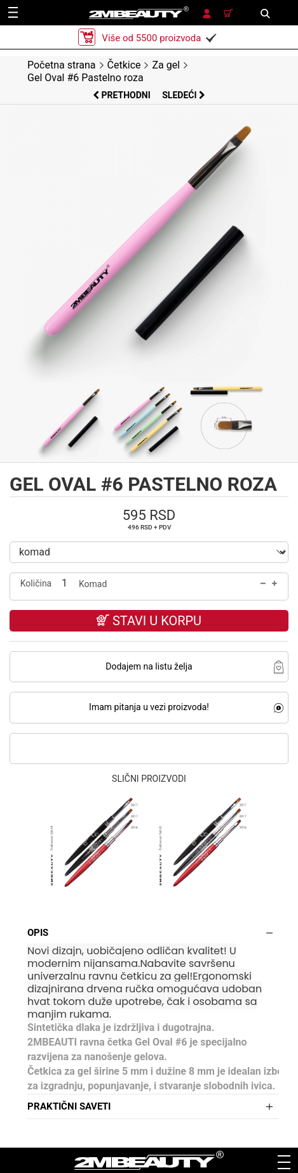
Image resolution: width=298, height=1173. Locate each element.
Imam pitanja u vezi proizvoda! (149, 707)
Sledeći (183, 95)
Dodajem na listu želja (148, 666)
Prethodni (122, 95)
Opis (37, 932)
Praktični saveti (69, 1106)
